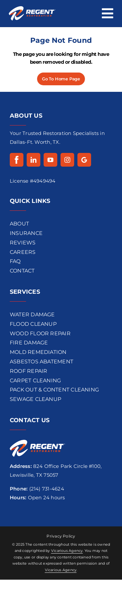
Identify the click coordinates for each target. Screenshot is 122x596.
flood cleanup (33, 324)
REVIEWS (23, 243)
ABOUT (19, 224)
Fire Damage (29, 342)
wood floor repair (40, 333)
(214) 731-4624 (46, 489)
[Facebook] (16, 160)
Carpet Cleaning (35, 380)
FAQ (15, 261)
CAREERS (23, 252)
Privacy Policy (61, 536)
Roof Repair (28, 371)
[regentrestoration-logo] (32, 9)
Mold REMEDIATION (38, 352)
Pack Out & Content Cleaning (54, 390)
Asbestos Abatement (41, 361)
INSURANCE (26, 233)
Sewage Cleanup (35, 399)
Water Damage (32, 314)
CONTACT (22, 271)
